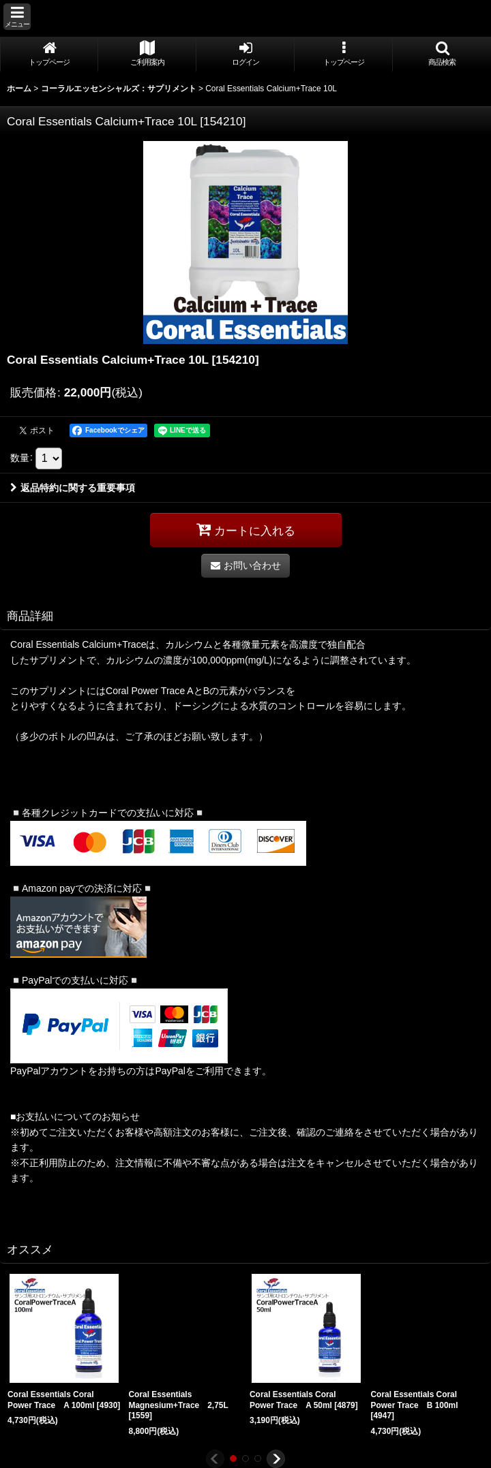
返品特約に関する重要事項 (72, 487)
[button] (17, 16)
